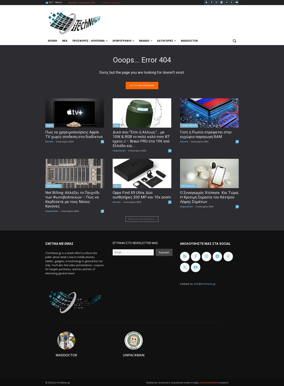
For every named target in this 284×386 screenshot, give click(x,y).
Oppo (117, 186)
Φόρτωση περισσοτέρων (142, 219)
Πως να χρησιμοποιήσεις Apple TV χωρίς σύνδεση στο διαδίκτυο (74, 134)
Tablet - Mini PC (189, 125)
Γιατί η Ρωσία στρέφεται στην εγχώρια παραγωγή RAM (206, 134)
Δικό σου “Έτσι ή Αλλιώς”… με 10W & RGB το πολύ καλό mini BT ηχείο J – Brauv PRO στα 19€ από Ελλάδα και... (141, 139)
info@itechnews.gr (205, 284)
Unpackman (119, 150)
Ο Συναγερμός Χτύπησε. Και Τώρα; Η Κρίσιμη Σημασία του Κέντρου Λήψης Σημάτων (209, 197)
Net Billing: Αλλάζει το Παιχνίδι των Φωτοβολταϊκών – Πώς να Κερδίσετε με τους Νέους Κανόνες (72, 199)
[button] (234, 40)
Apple (49, 125)
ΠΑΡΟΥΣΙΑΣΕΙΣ (53, 186)
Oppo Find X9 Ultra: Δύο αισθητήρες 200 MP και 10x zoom (142, 194)
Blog (116, 125)
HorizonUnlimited (209, 382)
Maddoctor (66, 355)
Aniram (49, 141)
